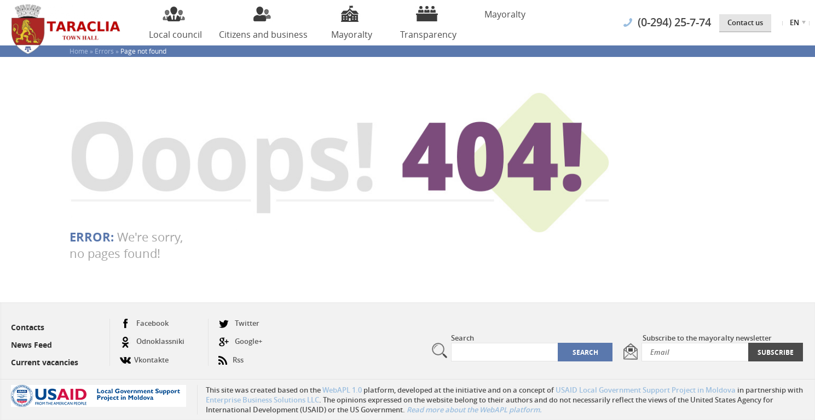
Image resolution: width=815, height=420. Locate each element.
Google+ (240, 341)
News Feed (31, 345)
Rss (231, 356)
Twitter (238, 323)
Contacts (27, 327)
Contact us (745, 22)
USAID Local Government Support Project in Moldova (646, 390)
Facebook (144, 323)
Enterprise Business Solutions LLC (262, 400)
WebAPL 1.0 (342, 390)
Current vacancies (44, 362)
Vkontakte (144, 356)
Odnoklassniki (152, 341)
